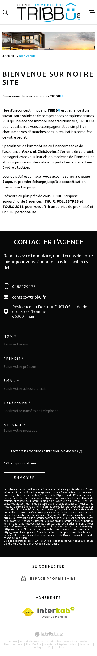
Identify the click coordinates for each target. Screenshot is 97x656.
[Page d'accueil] (48, 12)
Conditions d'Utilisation (17, 543)
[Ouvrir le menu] (92, 12)
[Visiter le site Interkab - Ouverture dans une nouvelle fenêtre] (56, 612)
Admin (74, 644)
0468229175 (24, 286)
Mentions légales (55, 644)
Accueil (8, 56)
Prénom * (14, 358)
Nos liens (86, 644)
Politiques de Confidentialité (69, 540)
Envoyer (24, 477)
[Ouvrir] (5, 12)
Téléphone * (17, 402)
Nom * (10, 336)
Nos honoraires (14, 644)
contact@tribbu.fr (29, 297)
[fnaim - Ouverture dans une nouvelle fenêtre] (28, 612)
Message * (15, 425)
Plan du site (34, 644)
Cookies (59, 647)
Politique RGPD (42, 647)
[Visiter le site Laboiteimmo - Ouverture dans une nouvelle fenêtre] (48, 634)
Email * (12, 380)
